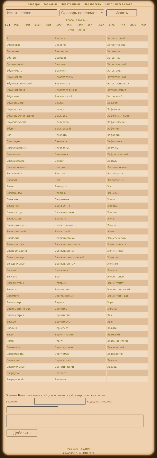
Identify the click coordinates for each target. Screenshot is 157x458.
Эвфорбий (113, 135)
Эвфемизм (114, 109)
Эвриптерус (62, 321)
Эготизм (112, 263)
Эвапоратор (14, 212)
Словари (34, 4)
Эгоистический (117, 238)
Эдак (110, 321)
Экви (27, 25)
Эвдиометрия (15, 315)
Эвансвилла (14, 193)
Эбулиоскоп (14, 77)
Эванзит (12, 180)
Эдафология (115, 354)
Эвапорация (14, 218)
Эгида (111, 199)
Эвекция (12, 321)
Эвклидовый (63, 128)
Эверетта (60, 45)
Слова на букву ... (77, 20)
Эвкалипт (61, 70)
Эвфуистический (117, 154)
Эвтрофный (114, 96)
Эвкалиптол (62, 83)
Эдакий (112, 328)
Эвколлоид (62, 148)
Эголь (111, 218)
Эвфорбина (114, 141)
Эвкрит (59, 161)
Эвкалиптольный (66, 90)
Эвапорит (13, 238)
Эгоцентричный (117, 296)
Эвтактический (116, 45)
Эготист (112, 270)
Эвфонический (116, 122)
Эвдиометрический (19, 308)
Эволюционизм (65, 238)
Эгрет (110, 302)
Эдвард (112, 366)
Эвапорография (17, 250)
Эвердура (13, 373)
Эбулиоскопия (16, 90)
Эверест (60, 38)
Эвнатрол (61, 186)
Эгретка (112, 308)
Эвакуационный (17, 148)
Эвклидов (61, 115)
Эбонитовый (15, 64)
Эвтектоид (113, 70)
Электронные (71, 4)
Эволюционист (64, 250)
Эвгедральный (16, 263)
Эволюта (60, 218)
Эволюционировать (67, 244)
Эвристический (64, 334)
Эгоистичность (116, 244)
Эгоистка (113, 257)
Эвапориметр (15, 225)
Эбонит (11, 57)
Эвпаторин (62, 289)
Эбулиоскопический (20, 83)
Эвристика (61, 328)
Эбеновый (13, 45)
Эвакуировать (16, 161)
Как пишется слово (118, 4)
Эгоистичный (115, 250)
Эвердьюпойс (15, 379)
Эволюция (61, 270)
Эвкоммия (61, 154)
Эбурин (11, 128)
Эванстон (13, 205)
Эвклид (59, 109)
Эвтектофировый (118, 83)
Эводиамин (62, 199)
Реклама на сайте (78, 451)
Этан (71, 30)
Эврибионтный (64, 296)
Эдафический (115, 347)
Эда (109, 315)
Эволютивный (64, 225)
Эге (109, 186)
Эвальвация (14, 173)
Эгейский (113, 193)
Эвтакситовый (116, 38)
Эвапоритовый (16, 231)
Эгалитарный (115, 180)
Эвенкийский (15, 354)
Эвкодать (61, 135)
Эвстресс (60, 373)
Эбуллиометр (15, 103)
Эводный (60, 193)
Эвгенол (12, 270)
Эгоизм (112, 225)
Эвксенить (61, 167)
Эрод (143, 25)
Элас (59, 25)
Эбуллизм (13, 96)
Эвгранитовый (16, 283)
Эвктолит (60, 173)
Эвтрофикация (116, 90)
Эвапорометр (15, 257)
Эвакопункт (14, 141)
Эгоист (111, 231)
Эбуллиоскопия (16, 122)
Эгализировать (117, 167)
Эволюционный (65, 263)
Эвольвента (62, 205)
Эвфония (113, 128)
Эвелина (12, 328)
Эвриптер (61, 308)
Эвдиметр (13, 296)
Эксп (48, 25)
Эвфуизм (113, 148)
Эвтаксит (60, 379)
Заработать (92, 4)
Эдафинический (117, 341)
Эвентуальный (16, 366)
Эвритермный (64, 347)
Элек (69, 25)
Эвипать (60, 64)
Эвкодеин (61, 141)
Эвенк (10, 341)
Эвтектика (113, 57)
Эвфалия (112, 103)
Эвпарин (60, 283)
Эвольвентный (64, 212)
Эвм (57, 180)
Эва (9, 135)
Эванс (10, 186)
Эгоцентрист (115, 283)
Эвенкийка (13, 347)
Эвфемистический (119, 115)
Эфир (81, 30)
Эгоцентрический (118, 289)
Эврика (59, 302)
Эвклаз (59, 103)
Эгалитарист (115, 173)
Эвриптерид (62, 315)
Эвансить (13, 199)
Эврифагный (63, 360)
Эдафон (112, 360)
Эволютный (62, 231)
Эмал (101, 25)
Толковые (51, 4)
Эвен (10, 334)
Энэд (122, 25)
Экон (37, 25)
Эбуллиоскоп (15, 109)
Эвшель (112, 161)
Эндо (111, 25)
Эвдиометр (14, 302)
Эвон (58, 276)
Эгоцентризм (115, 276)
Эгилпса (112, 205)
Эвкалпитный (63, 96)
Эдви (16, 25)
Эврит (58, 341)
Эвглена (12, 276)
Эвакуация (13, 154)
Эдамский (113, 334)
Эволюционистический (69, 257)
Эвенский (13, 360)
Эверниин (61, 51)
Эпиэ (133, 25)
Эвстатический (64, 366)
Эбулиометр (14, 70)
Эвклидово (62, 122)
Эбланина (13, 51)
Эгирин (112, 212)
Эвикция (60, 57)
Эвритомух (62, 354)
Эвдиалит (13, 289)
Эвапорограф (15, 244)
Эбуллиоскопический (20, 115)
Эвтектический (116, 64)
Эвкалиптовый (64, 77)
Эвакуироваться (17, 167)
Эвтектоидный (116, 77)
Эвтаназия (114, 51)
